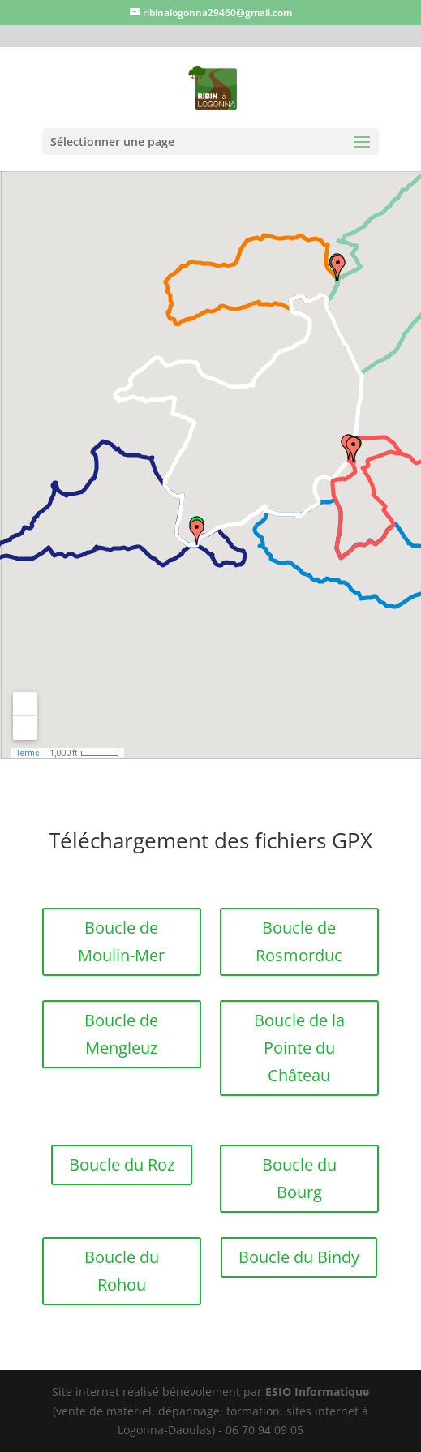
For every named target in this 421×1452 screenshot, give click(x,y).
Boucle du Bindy (298, 1257)
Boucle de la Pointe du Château (299, 1047)
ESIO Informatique (317, 1391)
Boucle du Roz (121, 1164)
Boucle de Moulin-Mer (121, 941)
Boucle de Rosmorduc (299, 941)
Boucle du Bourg (299, 1178)
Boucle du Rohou (121, 1270)
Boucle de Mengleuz (121, 1034)
